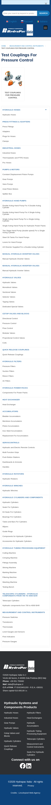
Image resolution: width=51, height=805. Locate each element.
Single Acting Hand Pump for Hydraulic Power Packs (24, 226)
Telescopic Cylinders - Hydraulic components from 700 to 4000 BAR (20, 595)
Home (3, 46)
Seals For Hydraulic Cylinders (35, 753)
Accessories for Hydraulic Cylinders (17, 541)
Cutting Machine (9, 553)
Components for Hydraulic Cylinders (17, 536)
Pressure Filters (8, 366)
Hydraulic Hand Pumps (14, 201)
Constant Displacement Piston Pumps (17, 174)
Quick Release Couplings (15, 350)
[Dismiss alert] (45, 3)
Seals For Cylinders (10, 507)
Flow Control (7, 328)
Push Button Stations (11, 457)
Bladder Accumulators (11, 416)
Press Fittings (8, 127)
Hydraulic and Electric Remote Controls (18, 447)
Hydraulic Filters (11, 361)
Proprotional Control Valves (13, 338)
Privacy (31, 786)
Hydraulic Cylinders (10, 502)
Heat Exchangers (34, 718)
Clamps (5, 141)
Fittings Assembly (9, 563)
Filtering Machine (9, 577)
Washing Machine (9, 582)
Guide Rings (7, 531)
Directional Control (10, 318)
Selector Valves (8, 297)
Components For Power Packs (14, 393)
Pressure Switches (10, 617)
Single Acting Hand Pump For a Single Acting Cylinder (20, 220)
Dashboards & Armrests (12, 462)
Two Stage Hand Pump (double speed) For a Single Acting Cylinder (23, 231)
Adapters (6, 131)
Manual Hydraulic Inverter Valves (20, 266)
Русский (27, 21)
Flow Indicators (8, 637)
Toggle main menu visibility (45, 27)
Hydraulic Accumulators (33, 724)
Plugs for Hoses (9, 136)
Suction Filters (8, 371)
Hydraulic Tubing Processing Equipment (23, 548)
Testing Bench (8, 587)
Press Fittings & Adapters (16, 122)
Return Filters (8, 376)
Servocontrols (10, 443)
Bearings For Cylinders (11, 517)
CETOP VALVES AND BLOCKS (15, 314)
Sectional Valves (9, 292)
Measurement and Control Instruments (27, 46)
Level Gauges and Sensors (13, 632)
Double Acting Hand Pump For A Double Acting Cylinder (21, 207)
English (11, 21)
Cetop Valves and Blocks (11, 734)
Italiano (42, 21)
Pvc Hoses (6, 163)
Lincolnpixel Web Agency (29, 793)
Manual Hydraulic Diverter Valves (20, 254)
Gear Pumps (7, 179)
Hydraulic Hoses (11, 110)
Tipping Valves (8, 302)
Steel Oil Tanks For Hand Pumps (15, 237)
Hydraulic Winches (12, 486)
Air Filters (6, 381)
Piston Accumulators (10, 426)
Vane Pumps (7, 184)
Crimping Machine (9, 558)
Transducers (7, 622)
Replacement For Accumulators (15, 436)
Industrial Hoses (11, 148)
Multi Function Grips (10, 452)
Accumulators (10, 411)
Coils (4, 343)
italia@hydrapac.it (15, 684)
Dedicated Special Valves (12, 307)
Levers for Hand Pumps (12, 242)
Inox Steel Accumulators (12, 431)
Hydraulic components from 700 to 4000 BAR (21, 605)
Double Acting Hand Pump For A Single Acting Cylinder (21, 213)
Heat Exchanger (11, 400)
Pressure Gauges (9, 642)
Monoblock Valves (9, 287)
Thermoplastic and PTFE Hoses (15, 158)
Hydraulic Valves (11, 278)
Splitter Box (7, 194)
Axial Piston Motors (10, 189)
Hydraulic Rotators (13, 474)
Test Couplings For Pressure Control (13, 95)
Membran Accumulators (12, 421)
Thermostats (7, 627)
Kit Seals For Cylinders (11, 512)
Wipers (5, 527)
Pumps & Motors (10, 170)
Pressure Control (9, 323)
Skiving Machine (9, 568)
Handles (5, 467)
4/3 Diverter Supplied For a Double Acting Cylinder (23, 247)
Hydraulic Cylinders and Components (22, 497)
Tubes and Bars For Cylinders (14, 522)
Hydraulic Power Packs (15, 388)
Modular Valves (8, 333)
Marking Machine (9, 572)
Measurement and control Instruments (23, 612)
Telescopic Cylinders (10, 601)
